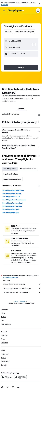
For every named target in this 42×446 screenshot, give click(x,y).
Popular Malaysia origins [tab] (12, 179)
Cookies (4, 5)
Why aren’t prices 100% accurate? (22, 292)
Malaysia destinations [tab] (28, 169)
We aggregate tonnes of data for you (22, 288)
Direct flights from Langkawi (12, 203)
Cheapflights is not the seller (22, 284)
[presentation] (39, 115)
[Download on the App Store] (21, 377)
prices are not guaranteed (10, 277)
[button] (39, 3)
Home (16, 301)
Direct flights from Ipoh (10, 209)
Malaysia (22, 301)
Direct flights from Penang (11, 193)
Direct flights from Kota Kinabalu (14, 200)
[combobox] (8, 31)
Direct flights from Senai (11, 197)
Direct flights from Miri (10, 212)
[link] (7, 387)
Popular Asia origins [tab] (10, 174)
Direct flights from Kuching (12, 206)
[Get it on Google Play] (7, 377)
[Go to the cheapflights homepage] (16, 11)
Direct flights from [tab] (9, 169)
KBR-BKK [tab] (21, 109)
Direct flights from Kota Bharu (13, 190)
